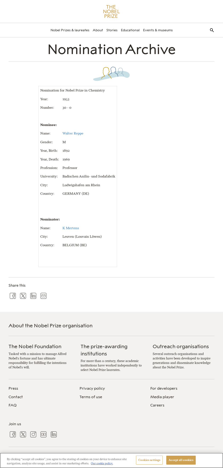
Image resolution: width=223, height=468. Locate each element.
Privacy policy (92, 388)
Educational (130, 30)
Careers (157, 405)
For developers (163, 388)
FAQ (13, 405)
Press (13, 388)
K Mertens (70, 228)
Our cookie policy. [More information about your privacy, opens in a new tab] (102, 463)
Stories (111, 30)
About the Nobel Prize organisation (51, 325)
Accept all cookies (181, 460)
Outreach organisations (181, 346)
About (98, 30)
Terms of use (91, 397)
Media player (162, 397)
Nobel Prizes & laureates (70, 30)
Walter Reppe (72, 133)
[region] (111, 460)
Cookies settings (149, 460)
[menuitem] (70, 30)
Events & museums (158, 30)
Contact (16, 397)
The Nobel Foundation (35, 346)
